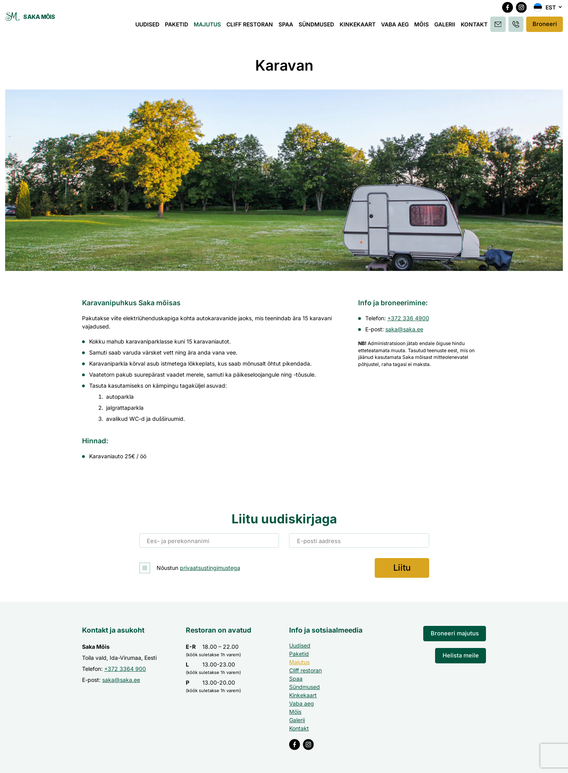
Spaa (288, 26)
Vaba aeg (397, 26)
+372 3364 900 (125, 668)
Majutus (209, 26)
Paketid (179, 26)
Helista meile (462, 653)
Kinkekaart (360, 26)
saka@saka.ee (404, 329)
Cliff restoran (252, 26)
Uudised (150, 26)
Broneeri (545, 26)
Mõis (424, 26)
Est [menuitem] (551, 10)
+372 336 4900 (408, 318)
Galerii (447, 26)
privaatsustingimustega (210, 567)
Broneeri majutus (457, 632)
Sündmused (318, 26)
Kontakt (476, 26)
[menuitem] (548, 10)
